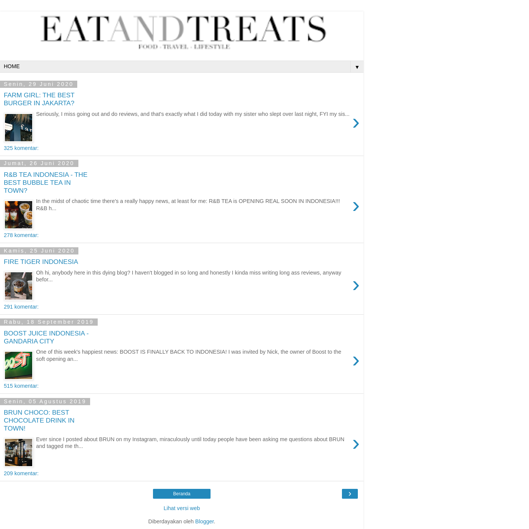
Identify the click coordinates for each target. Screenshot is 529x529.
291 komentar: (21, 307)
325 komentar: (21, 148)
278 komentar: (21, 235)
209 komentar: (21, 473)
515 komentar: (21, 386)
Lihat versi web (182, 508)
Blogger (204, 521)
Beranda (181, 493)
